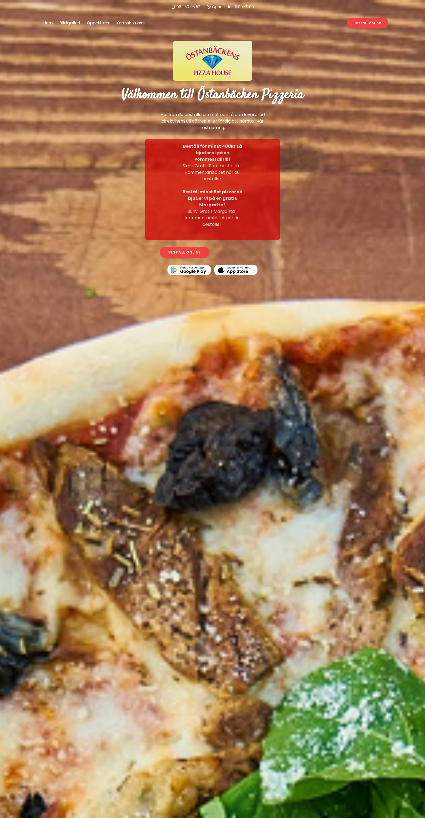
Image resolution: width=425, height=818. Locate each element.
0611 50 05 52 (188, 6)
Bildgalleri (69, 23)
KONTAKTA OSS (241, 252)
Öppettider (98, 23)
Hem (48, 23)
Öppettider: (233, 7)
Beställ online (367, 22)
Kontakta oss (130, 23)
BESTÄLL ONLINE (184, 252)
